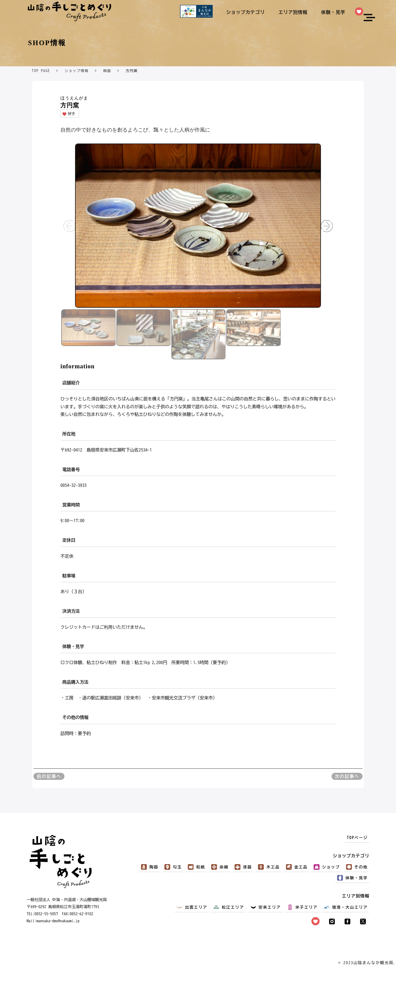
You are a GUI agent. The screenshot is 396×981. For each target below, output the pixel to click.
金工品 (301, 867)
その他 (361, 867)
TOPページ (357, 838)
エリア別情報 (293, 12)
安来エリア (270, 907)
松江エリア (233, 907)
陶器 (153, 867)
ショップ (331, 867)
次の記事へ (347, 776)
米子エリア (306, 907)
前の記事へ (49, 776)
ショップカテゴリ (245, 12)
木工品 (273, 867)
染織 (223, 867)
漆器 (247, 867)
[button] (326, 226)
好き (68, 114)
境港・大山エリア (350, 907)
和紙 (200, 867)
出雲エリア (196, 907)
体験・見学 (333, 12)
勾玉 (177, 867)
